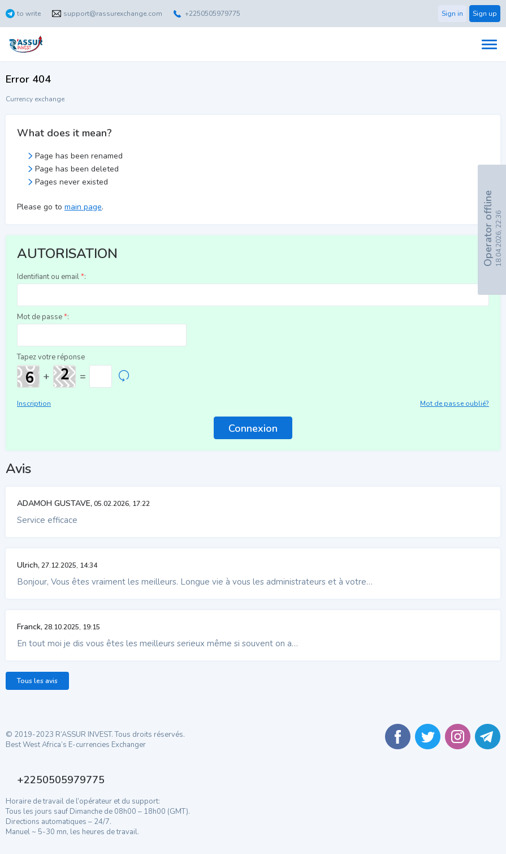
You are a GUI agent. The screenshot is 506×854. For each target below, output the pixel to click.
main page (83, 206)
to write (29, 13)
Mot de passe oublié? (454, 403)
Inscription (34, 403)
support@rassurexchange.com (112, 13)
